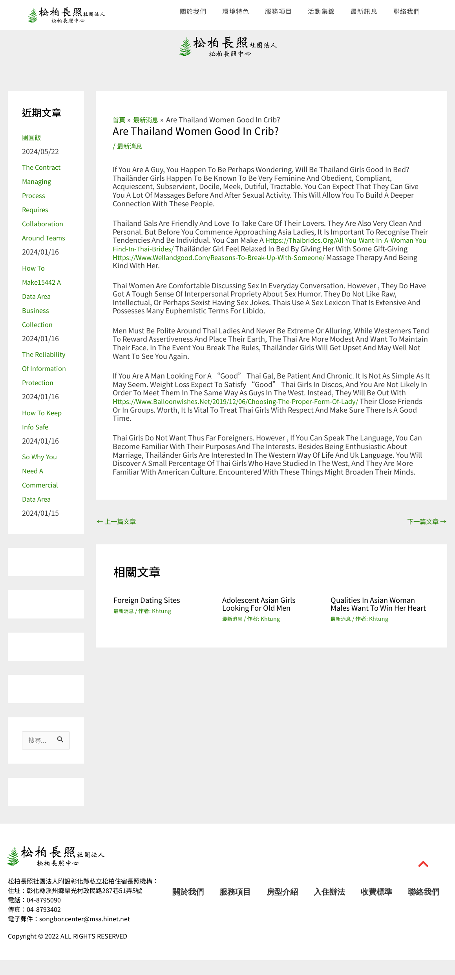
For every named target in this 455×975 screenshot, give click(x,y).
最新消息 (131, 145)
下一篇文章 (424, 521)
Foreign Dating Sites (150, 600)
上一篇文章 (119, 521)
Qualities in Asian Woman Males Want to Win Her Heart (377, 608)
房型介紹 (282, 906)
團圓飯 (32, 137)
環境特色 (235, 11)
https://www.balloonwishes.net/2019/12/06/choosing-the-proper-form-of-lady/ (247, 400)
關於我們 (193, 11)
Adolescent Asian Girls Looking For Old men (262, 604)
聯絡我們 (406, 11)
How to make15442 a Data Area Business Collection (43, 295)
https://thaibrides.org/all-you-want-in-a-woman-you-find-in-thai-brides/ (271, 244)
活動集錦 (321, 11)
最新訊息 (364, 11)
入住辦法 (329, 906)
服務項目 (278, 11)
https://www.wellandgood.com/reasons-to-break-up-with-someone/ (229, 256)
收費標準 (376, 906)
